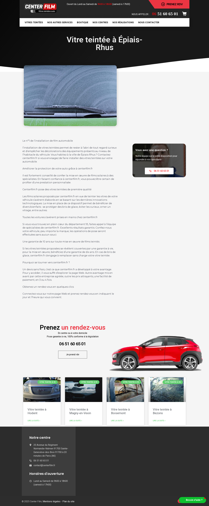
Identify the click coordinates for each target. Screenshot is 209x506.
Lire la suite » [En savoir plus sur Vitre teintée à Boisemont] (117, 421)
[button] (192, 500)
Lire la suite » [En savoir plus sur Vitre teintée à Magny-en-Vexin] (75, 421)
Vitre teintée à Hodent (37, 411)
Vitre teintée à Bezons (162, 411)
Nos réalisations (123, 22)
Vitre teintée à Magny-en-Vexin (80, 411)
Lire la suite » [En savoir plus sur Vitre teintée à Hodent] (34, 421)
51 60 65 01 (165, 13)
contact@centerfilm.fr (44, 465)
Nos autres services (60, 22)
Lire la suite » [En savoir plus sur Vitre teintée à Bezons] (159, 421)
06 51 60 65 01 (72, 343)
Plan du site (68, 501)
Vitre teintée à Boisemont (120, 411)
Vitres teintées (34, 22)
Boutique (82, 22)
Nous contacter (148, 22)
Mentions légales (52, 501)
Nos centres (100, 22)
